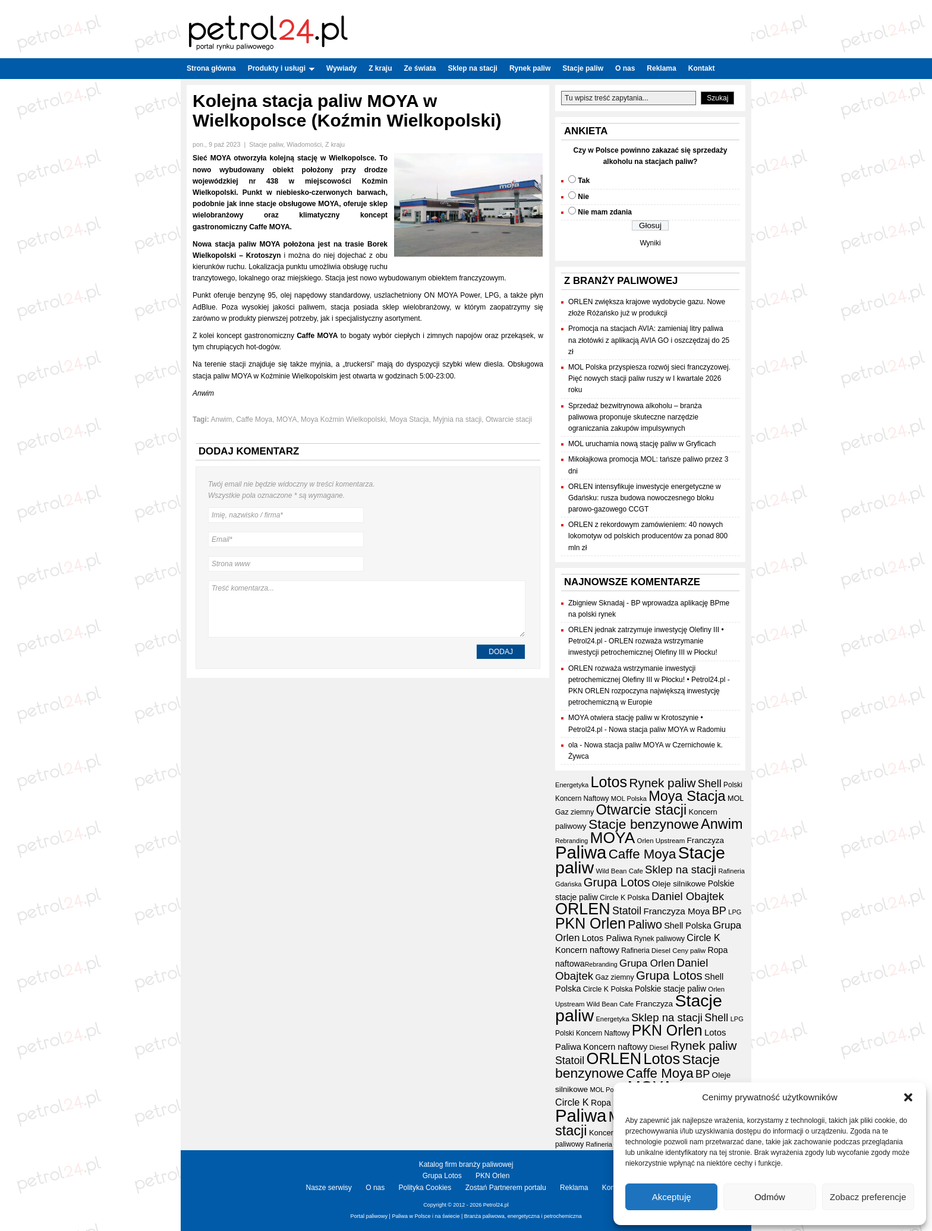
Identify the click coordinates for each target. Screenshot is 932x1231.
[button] (908, 1097)
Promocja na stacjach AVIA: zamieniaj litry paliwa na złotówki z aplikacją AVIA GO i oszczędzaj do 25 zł (648, 339)
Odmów (769, 1197)
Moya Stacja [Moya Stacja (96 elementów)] (686, 796)
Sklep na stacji (473, 68)
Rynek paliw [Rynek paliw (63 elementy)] (662, 783)
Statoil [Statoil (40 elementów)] (626, 911)
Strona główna (211, 68)
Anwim (221, 419)
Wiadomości (304, 144)
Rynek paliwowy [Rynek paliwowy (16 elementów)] (659, 939)
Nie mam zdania (605, 212)
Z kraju (380, 68)
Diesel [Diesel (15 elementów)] (660, 950)
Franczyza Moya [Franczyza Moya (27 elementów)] (676, 911)
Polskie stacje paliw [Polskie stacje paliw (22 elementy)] (670, 988)
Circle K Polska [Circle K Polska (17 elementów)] (625, 898)
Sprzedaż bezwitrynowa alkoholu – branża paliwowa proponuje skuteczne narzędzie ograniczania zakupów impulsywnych (635, 417)
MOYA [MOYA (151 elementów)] (612, 838)
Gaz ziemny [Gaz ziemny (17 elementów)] (574, 812)
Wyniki (650, 243)
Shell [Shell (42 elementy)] (710, 784)
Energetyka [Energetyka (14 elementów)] (571, 784)
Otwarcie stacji (509, 419)
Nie (583, 196)
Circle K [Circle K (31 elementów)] (703, 937)
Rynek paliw (529, 68)
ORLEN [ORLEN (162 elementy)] (582, 909)
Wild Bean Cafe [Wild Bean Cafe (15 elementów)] (619, 871)
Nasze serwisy (329, 1187)
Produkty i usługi (281, 68)
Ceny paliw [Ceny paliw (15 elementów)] (689, 950)
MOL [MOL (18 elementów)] (736, 798)
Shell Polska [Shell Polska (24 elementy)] (687, 925)
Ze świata (420, 68)
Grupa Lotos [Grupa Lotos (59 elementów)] (617, 882)
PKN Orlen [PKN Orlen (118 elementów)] (590, 923)
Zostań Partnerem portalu (505, 1187)
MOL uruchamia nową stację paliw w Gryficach (642, 444)
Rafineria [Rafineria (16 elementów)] (635, 950)
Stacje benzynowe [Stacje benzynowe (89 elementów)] (643, 824)
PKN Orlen (492, 1176)
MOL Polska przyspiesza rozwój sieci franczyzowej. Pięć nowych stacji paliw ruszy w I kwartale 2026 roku (649, 378)
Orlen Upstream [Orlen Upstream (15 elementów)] (661, 840)
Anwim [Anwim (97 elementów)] (722, 824)
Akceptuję (671, 1197)
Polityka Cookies (425, 1187)
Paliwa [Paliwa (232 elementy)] (580, 852)
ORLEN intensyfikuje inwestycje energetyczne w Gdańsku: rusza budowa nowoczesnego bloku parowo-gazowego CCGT (644, 497)
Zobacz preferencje (868, 1197)
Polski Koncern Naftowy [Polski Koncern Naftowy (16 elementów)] (592, 1033)
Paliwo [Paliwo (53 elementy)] (645, 924)
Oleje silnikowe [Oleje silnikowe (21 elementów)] (679, 883)
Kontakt (701, 68)
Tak (584, 180)
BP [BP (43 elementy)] (719, 911)
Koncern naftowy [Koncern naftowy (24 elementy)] (587, 950)
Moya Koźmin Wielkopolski (343, 419)
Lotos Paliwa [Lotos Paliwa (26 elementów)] (607, 938)
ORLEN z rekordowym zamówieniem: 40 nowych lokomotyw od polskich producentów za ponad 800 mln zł (648, 535)
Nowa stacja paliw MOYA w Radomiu (667, 729)
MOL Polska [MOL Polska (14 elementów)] (629, 798)
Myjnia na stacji (457, 419)
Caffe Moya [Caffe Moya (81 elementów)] (642, 854)
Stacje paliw (582, 68)
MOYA (286, 419)
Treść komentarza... (366, 608)
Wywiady (341, 68)
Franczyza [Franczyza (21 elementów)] (706, 840)
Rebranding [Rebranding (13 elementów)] (571, 840)
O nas (625, 68)
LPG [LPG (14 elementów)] (734, 912)
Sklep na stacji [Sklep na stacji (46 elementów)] (680, 869)
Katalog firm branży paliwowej (466, 1164)
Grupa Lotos (442, 1176)
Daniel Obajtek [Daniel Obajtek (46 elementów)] (687, 896)
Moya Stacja (409, 419)
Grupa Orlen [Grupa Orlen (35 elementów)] (647, 963)
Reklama (661, 68)
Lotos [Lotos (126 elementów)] (609, 782)
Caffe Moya (254, 419)
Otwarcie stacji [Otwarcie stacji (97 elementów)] (641, 809)
